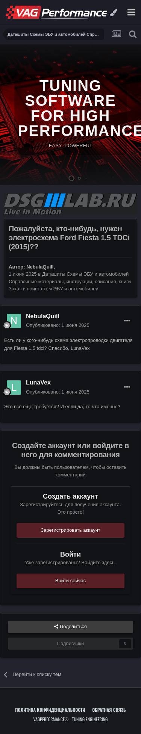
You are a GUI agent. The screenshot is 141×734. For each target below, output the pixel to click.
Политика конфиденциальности (50, 710)
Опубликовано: (57, 325)
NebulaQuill (39, 267)
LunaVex (38, 382)
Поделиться (70, 626)
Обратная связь (109, 710)
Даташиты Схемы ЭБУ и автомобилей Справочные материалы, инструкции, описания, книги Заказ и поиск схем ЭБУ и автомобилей (70, 281)
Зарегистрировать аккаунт (70, 530)
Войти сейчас (70, 580)
